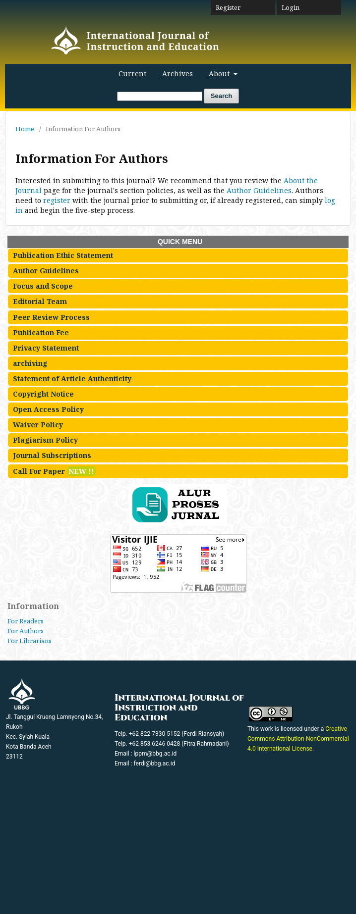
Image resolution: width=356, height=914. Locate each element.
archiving (30, 363)
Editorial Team (40, 301)
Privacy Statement (46, 348)
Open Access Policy (48, 409)
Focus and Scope (43, 286)
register (56, 200)
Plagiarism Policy (45, 440)
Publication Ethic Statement (63, 255)
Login (290, 7)
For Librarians (29, 640)
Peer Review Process (51, 317)
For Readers (25, 620)
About (220, 73)
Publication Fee (41, 332)
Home (24, 128)
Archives (177, 73)
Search (221, 96)
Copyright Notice (43, 394)
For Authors (25, 630)
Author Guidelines (259, 190)
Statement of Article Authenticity (72, 378)
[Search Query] (159, 96)
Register (228, 7)
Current (132, 73)
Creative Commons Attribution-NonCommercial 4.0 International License (298, 738)
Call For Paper (54, 471)
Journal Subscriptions (52, 455)
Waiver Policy (38, 424)
